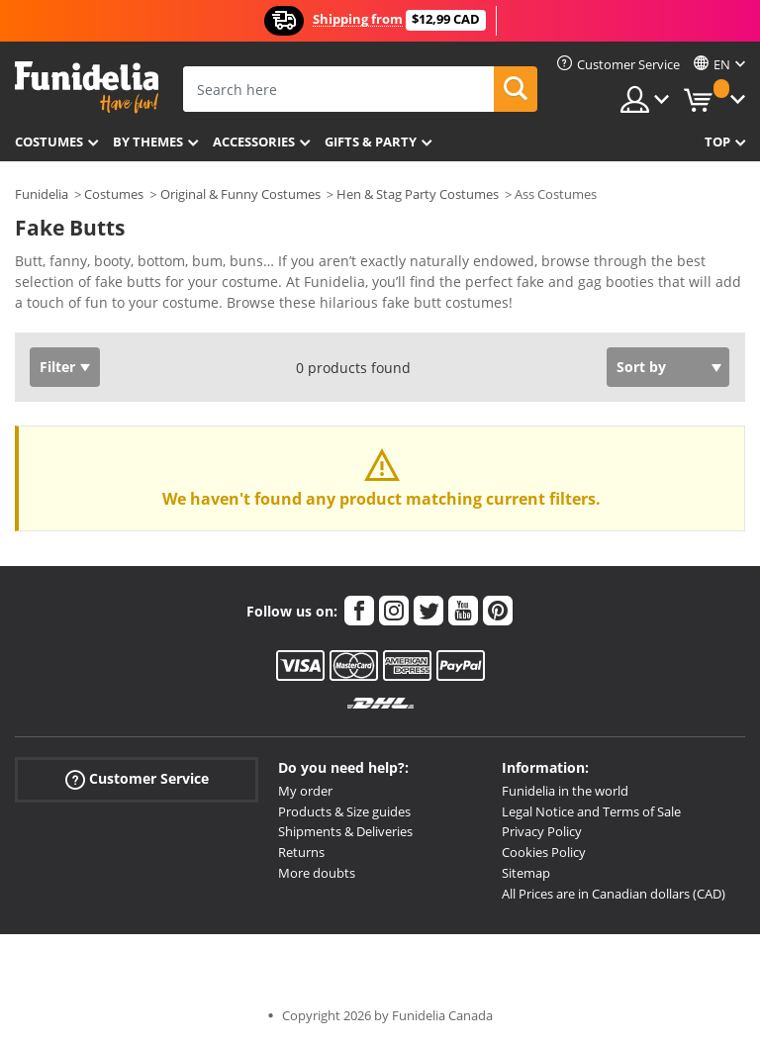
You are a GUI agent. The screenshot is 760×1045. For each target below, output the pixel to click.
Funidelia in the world (565, 791)
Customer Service (137, 779)
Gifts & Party (371, 141)
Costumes (49, 141)
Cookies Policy (544, 852)
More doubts (316, 873)
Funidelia (41, 194)
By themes (148, 141)
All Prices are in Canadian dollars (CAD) (613, 893)
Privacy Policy (542, 831)
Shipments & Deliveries (345, 831)
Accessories (254, 141)
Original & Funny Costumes (240, 194)
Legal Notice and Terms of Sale (591, 811)
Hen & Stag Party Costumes (417, 194)
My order (305, 791)
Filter (57, 366)
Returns (301, 852)
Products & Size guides (344, 811)
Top (717, 141)
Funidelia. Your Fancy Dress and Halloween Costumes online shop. (86, 87)
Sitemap (526, 873)
